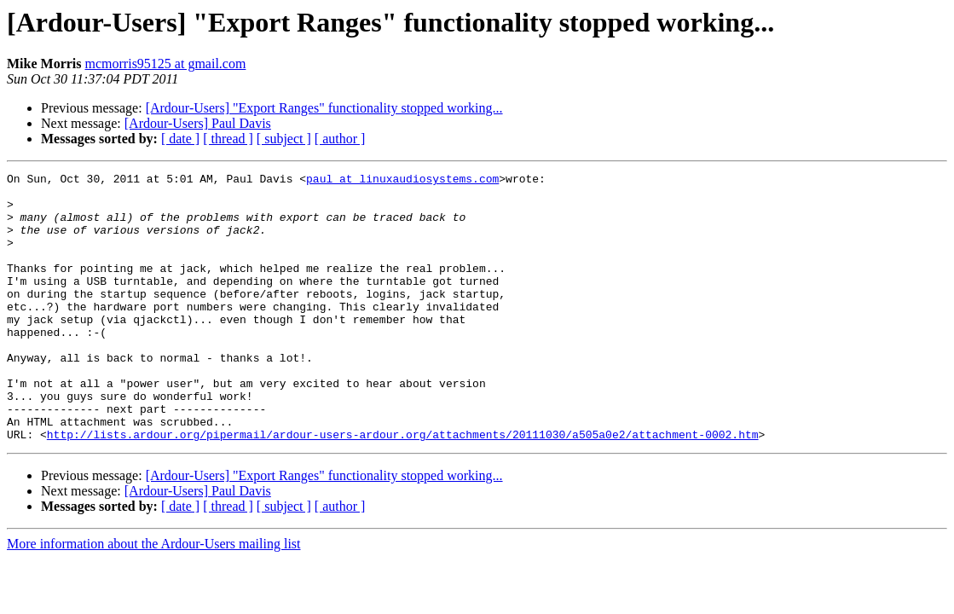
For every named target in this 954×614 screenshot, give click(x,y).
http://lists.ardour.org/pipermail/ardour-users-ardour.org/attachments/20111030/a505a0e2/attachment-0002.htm (403, 487)
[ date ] (180, 138)
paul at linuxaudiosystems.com (402, 180)
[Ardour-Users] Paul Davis (197, 123)
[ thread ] (228, 138)
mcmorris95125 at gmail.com (165, 63)
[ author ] (340, 138)
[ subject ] (284, 138)
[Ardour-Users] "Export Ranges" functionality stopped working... (324, 108)
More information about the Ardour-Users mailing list (154, 597)
